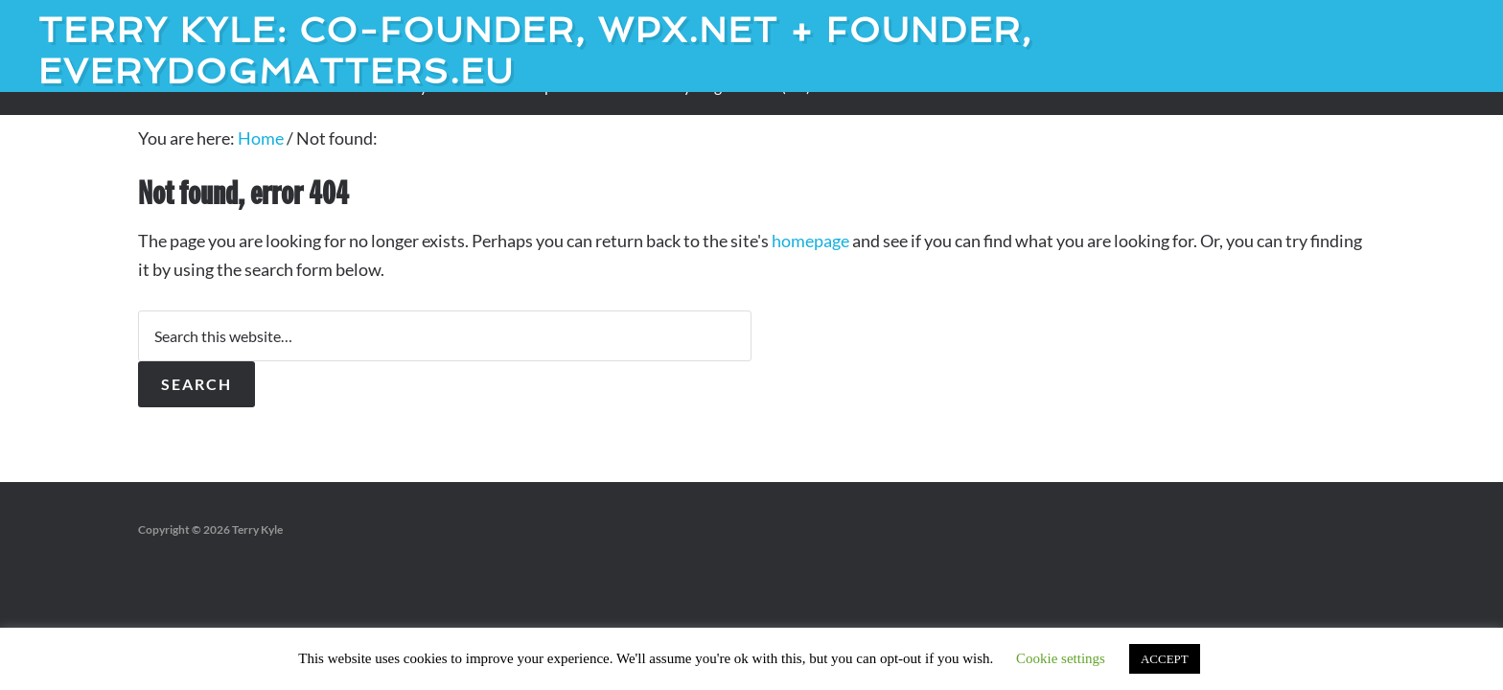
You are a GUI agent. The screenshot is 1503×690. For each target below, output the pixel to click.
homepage (810, 240)
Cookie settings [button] (1060, 658)
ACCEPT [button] (1165, 659)
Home (261, 138)
